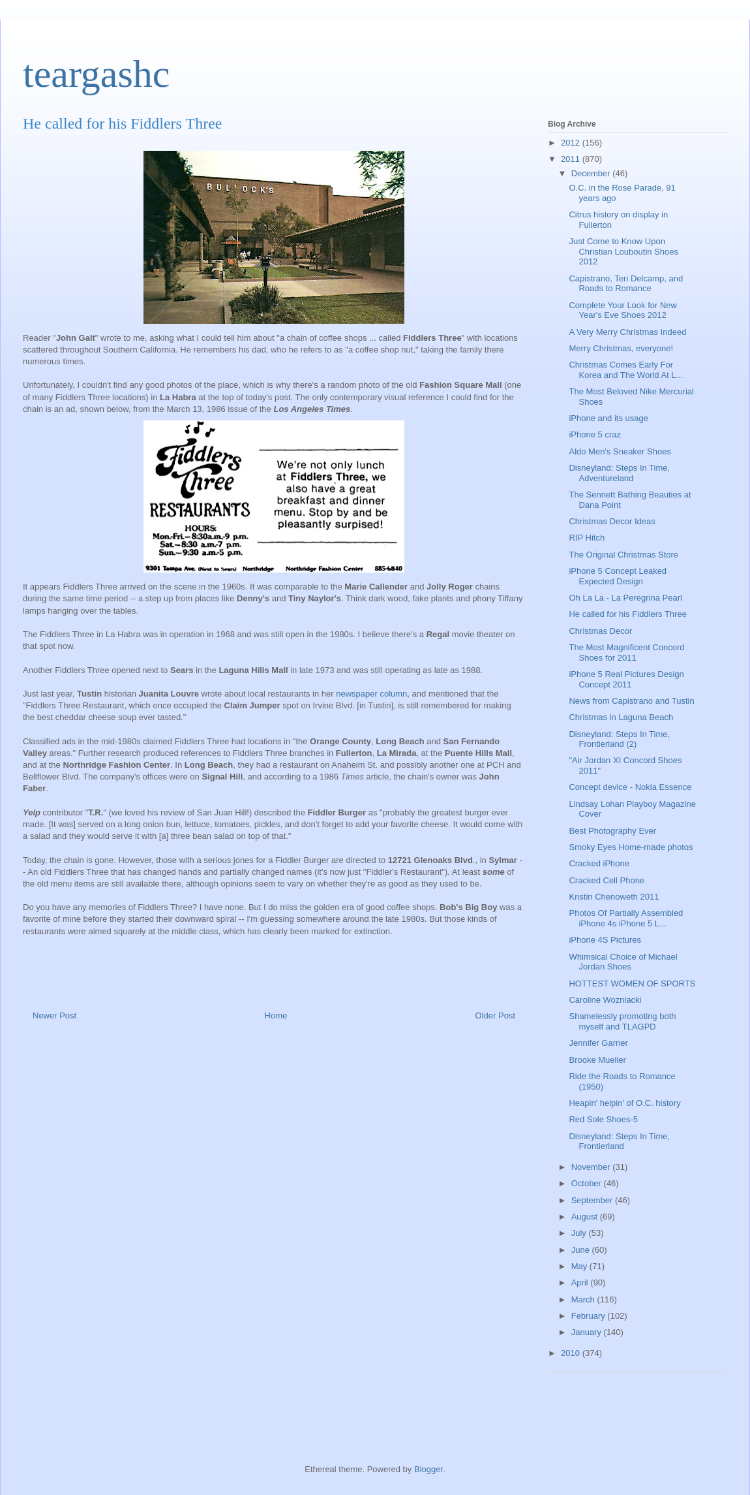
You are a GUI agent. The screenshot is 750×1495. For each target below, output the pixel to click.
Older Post (495, 1015)
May (580, 1266)
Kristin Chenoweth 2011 (614, 897)
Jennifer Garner (598, 1043)
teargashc (96, 73)
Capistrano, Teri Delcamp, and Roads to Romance (626, 284)
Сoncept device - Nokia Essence (630, 787)
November (592, 1167)
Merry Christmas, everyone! (621, 348)
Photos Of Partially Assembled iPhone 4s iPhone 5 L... (626, 918)
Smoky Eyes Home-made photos (631, 847)
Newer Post (54, 1015)
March (584, 1299)
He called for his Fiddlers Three (627, 614)
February (589, 1316)
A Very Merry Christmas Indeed (627, 332)
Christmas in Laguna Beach (621, 717)
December (592, 173)
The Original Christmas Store (623, 554)
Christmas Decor (600, 631)
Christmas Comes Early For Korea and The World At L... (626, 370)
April (581, 1282)
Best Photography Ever (612, 831)
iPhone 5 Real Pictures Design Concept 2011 (626, 679)
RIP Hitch (587, 538)
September (593, 1200)
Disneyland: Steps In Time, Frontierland (619, 1141)
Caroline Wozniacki (605, 1000)
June (581, 1250)
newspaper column (371, 694)
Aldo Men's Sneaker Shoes (619, 451)
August (585, 1216)
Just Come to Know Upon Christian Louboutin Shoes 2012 (623, 251)
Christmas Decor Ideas (612, 521)
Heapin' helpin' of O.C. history (624, 1103)
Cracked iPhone (599, 863)
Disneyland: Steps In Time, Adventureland (619, 473)
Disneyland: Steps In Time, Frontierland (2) (619, 739)
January (587, 1332)
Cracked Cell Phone (606, 880)
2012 (571, 143)
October (587, 1183)
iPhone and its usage (608, 418)
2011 (571, 159)
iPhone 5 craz (595, 434)
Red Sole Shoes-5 (603, 1119)
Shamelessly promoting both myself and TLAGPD (622, 1021)
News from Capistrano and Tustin (631, 701)
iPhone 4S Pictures (605, 940)
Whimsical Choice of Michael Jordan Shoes (623, 962)
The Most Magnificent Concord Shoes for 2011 (626, 652)
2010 (571, 1353)
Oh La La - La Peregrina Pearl (625, 598)
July (580, 1233)
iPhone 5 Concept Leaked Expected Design (618, 576)
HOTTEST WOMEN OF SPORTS (632, 983)
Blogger (428, 1469)
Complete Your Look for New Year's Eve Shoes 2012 (622, 310)
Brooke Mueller (597, 1060)
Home (276, 1015)
